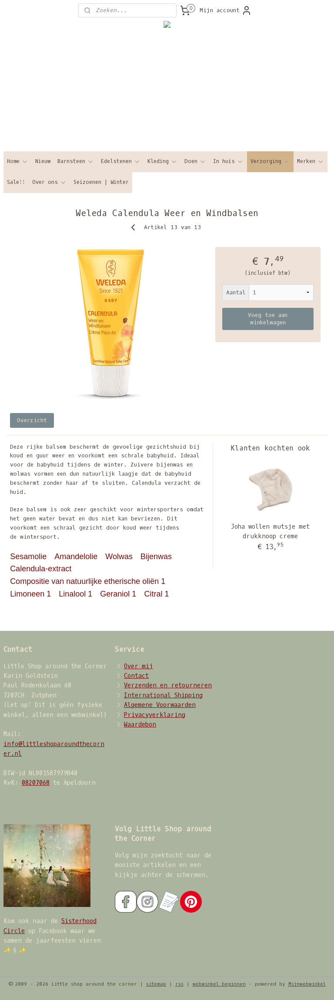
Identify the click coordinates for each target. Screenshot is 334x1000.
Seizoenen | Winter (101, 182)
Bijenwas (157, 556)
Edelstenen (120, 161)
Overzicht (32, 420)
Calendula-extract (41, 568)
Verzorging (270, 161)
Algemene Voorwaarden (160, 705)
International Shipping (163, 695)
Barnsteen (75, 161)
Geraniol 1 (119, 594)
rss (179, 984)
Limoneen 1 (31, 594)
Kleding (162, 161)
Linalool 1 (76, 594)
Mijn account (226, 10)
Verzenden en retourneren (168, 685)
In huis (228, 161)
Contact (136, 676)
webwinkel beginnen (219, 984)
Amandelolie (77, 556)
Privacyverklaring (154, 715)
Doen (195, 161)
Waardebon (140, 724)
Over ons (49, 182)
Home (17, 161)
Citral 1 (157, 594)
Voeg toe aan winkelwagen (267, 318)
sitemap (156, 984)
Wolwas (120, 556)
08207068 (36, 783)
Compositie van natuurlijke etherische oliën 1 (88, 581)
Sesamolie (29, 556)
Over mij (138, 666)
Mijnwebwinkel (307, 984)
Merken (310, 161)
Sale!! (16, 182)
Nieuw (42, 161)
